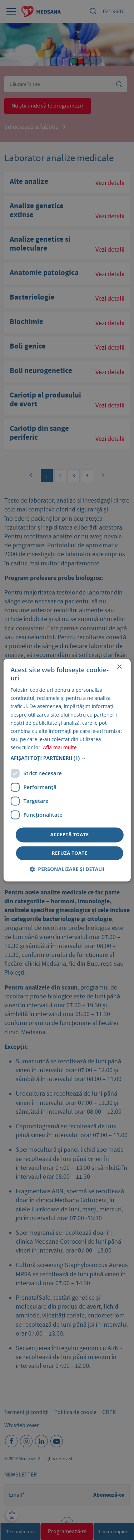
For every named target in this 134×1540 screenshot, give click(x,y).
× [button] (119, 667)
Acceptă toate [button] (69, 834)
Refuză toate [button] (69, 853)
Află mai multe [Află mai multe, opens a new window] (59, 747)
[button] (66, 758)
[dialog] (67, 770)
